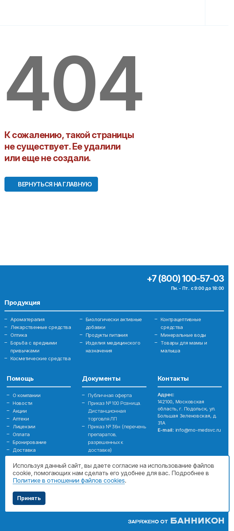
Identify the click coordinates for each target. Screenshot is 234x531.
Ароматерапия (27, 319)
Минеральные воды (183, 335)
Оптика (18, 335)
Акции (20, 411)
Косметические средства (40, 358)
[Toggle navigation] (218, 13)
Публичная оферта (110, 395)
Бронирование (30, 442)
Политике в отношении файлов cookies (69, 480)
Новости (22, 403)
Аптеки (21, 419)
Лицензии (24, 426)
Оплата (21, 434)
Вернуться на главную (55, 184)
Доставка (24, 450)
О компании (26, 395)
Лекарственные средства (40, 327)
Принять (29, 498)
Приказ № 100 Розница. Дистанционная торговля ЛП (114, 411)
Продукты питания (107, 335)
